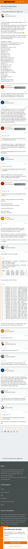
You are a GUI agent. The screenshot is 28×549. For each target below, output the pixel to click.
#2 (26, 91)
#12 (26, 375)
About (2, 504)
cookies (14, 532)
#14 (26, 412)
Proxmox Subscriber (20, 87)
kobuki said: (4, 135)
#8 (26, 252)
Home (2, 489)
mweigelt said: (5, 414)
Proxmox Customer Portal (7, 501)
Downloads (3, 498)
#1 (26, 20)
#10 (26, 348)
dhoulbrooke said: (6, 166)
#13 (26, 396)
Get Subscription (5, 492)
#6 (26, 188)
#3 (26, 107)
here (4, 378)
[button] (2, 2)
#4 (26, 133)
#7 (26, 223)
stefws (3, 8)
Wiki (2, 495)
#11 (26, 361)
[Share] (25, 20)
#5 (26, 163)
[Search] (25, 2)
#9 (26, 335)
